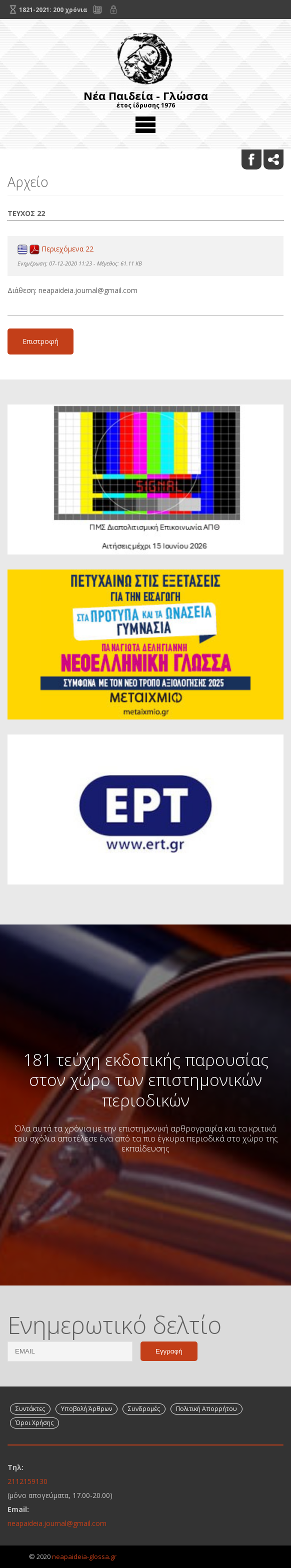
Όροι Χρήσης (35, 1422)
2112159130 (28, 1481)
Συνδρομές (144, 1408)
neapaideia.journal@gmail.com (57, 1523)
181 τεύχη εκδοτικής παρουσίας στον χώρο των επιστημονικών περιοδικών (145, 1080)
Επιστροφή (40, 341)
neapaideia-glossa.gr (84, 1556)
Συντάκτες (30, 1408)
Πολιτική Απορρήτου (206, 1408)
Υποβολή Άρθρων (86, 1408)
